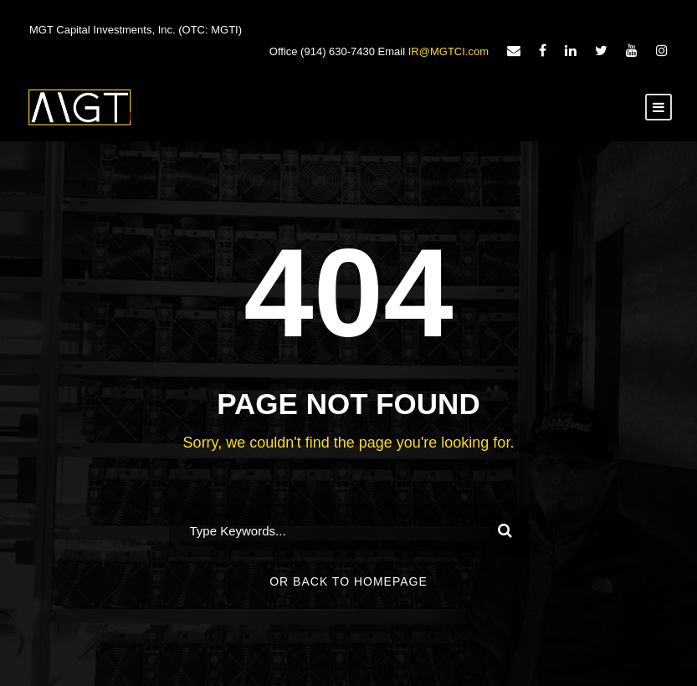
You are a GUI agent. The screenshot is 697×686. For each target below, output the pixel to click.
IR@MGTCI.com (448, 51)
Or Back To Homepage (348, 581)
